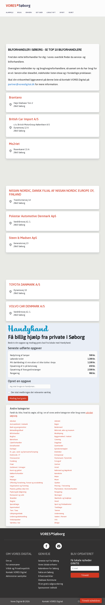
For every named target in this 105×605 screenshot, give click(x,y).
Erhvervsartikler (45, 576)
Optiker (57, 483)
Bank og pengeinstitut (18, 427)
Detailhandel (15, 446)
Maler (56, 476)
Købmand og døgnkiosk (63, 470)
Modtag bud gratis (18, 398)
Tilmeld (85, 575)
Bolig (19, 12)
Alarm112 (9, 12)
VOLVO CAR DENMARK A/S (27, 306)
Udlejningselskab (16, 513)
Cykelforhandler (16, 443)
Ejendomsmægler (61, 449)
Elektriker (58, 452)
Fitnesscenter (15, 458)
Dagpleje (57, 443)
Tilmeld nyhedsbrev (91, 600)
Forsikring (13, 461)
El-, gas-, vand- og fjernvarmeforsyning (24, 452)
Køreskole (58, 473)
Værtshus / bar (15, 523)
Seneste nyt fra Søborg (48, 561)
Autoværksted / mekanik (19, 424)
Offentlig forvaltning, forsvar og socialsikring (26, 483)
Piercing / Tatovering (62, 486)
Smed (56, 501)
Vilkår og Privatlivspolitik (18, 568)
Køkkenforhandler (16, 473)
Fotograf (57, 461)
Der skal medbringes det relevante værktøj (31, 392)
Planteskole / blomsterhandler (65, 489)
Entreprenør (58, 455)
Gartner (57, 464)
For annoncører (13, 564)
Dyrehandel (58, 446)
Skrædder (13, 498)
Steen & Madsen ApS (23, 238)
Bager (56, 424)
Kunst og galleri (16, 470)
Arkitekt (57, 421)
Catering (57, 439)
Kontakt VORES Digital (16, 572)
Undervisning (59, 513)
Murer (56, 480)
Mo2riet (14, 144)
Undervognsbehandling (18, 517)
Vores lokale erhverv (47, 564)
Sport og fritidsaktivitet (62, 504)
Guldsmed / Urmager (17, 467)
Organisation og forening (19, 486)
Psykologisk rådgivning (18, 492)
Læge (12, 476)
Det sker (39, 12)
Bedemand (58, 427)
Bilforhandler (14, 433)
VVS (55, 520)
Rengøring (58, 492)
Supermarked (14, 507)
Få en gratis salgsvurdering (50, 584)
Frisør (12, 464)
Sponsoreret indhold (47, 588)
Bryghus (13, 436)
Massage (13, 480)
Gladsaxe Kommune (47, 580)
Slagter (12, 501)
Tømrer (57, 510)
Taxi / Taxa (14, 510)
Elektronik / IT (15, 455)
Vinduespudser (15, 520)
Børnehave (14, 439)
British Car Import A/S (23, 119)
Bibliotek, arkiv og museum (64, 430)
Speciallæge (14, 504)
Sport (62, 12)
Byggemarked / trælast (62, 436)
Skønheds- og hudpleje (62, 498)
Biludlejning (58, 433)
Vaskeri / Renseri (60, 517)
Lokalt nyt (51, 12)
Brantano (15, 97)
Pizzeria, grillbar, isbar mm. (19, 489)
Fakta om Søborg (46, 572)
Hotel (56, 467)
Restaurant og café (17, 495)
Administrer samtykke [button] (16, 576)
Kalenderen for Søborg (48, 568)
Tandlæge (58, 507)
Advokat (13, 421)
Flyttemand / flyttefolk (63, 458)
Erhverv (29, 12)
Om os (9, 561)
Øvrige (56, 523)
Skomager (58, 495)
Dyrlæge (13, 449)
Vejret (71, 12)
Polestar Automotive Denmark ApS (32, 216)
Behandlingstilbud (16, 430)
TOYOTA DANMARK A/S (24, 284)
